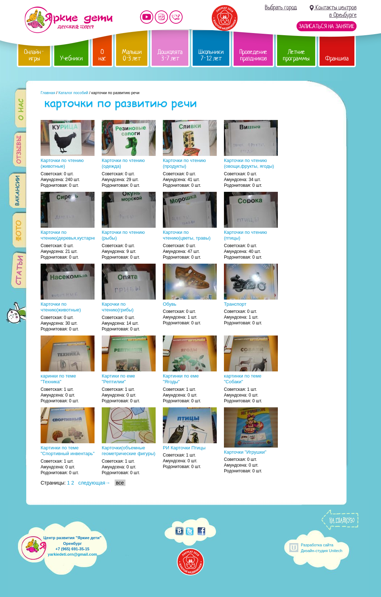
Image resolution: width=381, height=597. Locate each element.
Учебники (71, 58)
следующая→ (94, 483)
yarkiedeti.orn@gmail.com (72, 554)
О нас (102, 55)
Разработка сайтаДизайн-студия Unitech (321, 547)
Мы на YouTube (146, 17)
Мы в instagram (161, 17)
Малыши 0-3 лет (132, 55)
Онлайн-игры (34, 55)
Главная (48, 93)
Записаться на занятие (326, 26)
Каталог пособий (73, 93)
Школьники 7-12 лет (211, 55)
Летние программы (296, 55)
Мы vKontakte (176, 17)
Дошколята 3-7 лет (170, 55)
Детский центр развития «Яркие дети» (68, 19)
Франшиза (337, 58)
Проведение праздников (253, 55)
